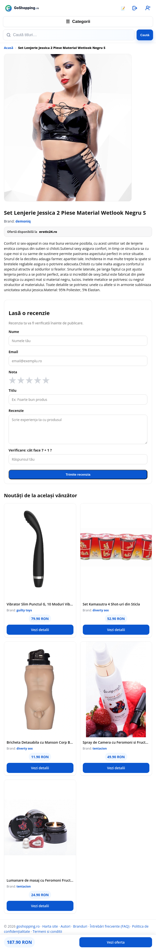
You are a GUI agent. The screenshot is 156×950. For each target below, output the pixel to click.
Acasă (8, 47)
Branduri (80, 926)
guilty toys (24, 610)
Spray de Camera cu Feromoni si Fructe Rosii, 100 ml (116, 742)
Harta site (50, 926)
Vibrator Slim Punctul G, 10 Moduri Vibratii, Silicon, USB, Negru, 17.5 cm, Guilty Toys (40, 604)
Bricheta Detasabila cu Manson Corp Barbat (40, 742)
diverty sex (101, 610)
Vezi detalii (40, 629)
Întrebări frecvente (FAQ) (109, 926)
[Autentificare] (134, 8)
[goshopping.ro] (59, 8)
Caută (144, 35)
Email (13, 351)
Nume (14, 331)
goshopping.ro (28, 926)
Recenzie (16, 410)
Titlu (12, 390)
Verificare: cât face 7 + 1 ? (30, 450)
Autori (66, 926)
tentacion (100, 748)
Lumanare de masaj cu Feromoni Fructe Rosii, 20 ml (40, 880)
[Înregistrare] (147, 8)
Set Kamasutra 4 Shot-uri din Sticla (111, 604)
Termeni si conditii (47, 931)
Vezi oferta (116, 942)
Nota (13, 372)
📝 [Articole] (123, 8)
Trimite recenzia (78, 474)
